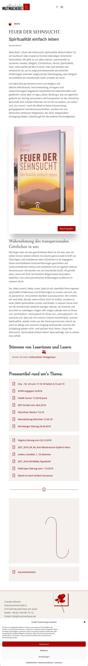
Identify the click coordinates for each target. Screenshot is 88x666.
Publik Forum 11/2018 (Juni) (32, 398)
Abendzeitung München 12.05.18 (35, 419)
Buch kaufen (66, 228)
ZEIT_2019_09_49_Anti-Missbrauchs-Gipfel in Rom (44, 447)
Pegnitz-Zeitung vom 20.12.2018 (34, 440)
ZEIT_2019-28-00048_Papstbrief (34, 461)
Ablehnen (44, 651)
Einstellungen (44, 657)
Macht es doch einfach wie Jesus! (35, 475)
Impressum (58, 663)
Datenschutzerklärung (45, 663)
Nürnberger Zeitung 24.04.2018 (34, 426)
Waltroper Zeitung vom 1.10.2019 (35, 468)
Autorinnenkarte (27, 572)
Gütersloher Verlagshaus (42, 357)
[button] (84, 622)
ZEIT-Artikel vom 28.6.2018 (32, 405)
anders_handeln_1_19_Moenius (34, 454)
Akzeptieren (44, 644)
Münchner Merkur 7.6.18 (31, 412)
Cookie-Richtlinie (31, 663)
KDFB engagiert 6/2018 (30, 391)
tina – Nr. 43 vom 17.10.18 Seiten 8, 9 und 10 (41, 383)
